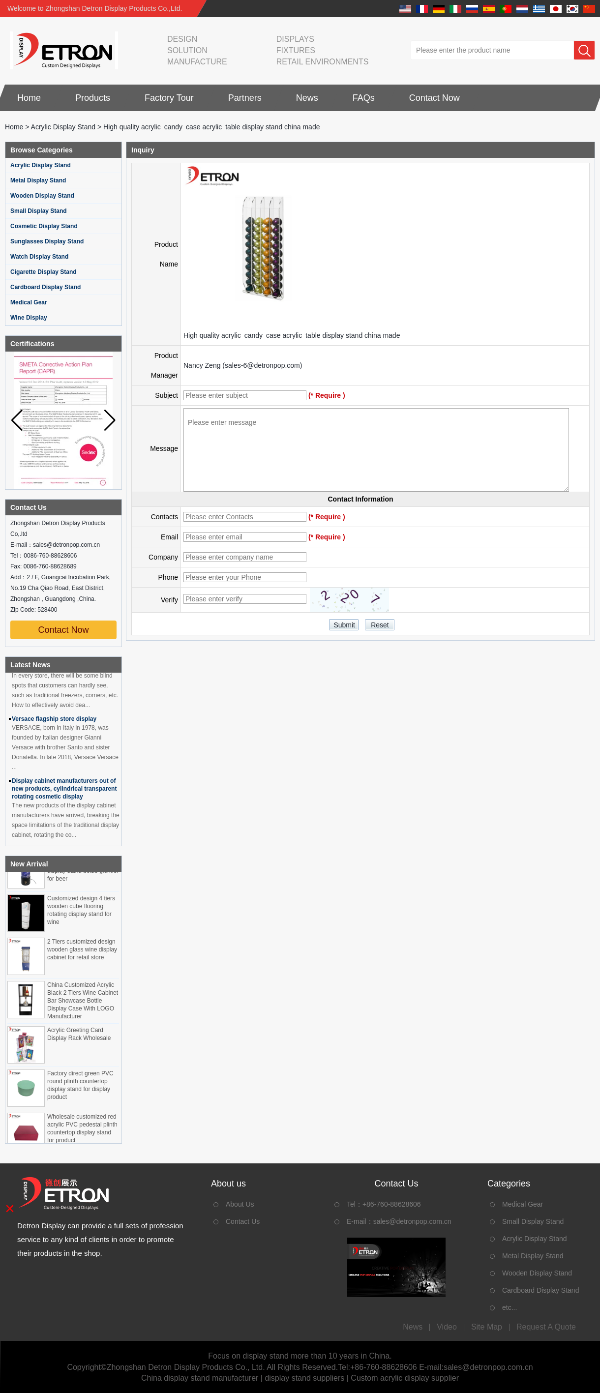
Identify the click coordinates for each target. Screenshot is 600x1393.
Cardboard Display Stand (45, 287)
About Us (240, 1204)
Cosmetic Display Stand (44, 226)
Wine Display (28, 317)
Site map (486, 1327)
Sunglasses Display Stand (47, 241)
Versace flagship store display (54, 720)
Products (92, 98)
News (307, 98)
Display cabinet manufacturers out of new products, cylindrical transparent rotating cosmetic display (64, 790)
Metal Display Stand (38, 180)
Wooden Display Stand (42, 195)
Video (447, 1327)
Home (29, 98)
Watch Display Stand (39, 256)
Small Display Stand (38, 210)
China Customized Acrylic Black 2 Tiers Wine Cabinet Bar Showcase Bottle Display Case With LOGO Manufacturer (82, 1002)
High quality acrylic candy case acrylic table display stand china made (291, 335)
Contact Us (243, 1221)
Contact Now (434, 98)
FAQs (364, 98)
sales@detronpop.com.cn (412, 1221)
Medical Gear (28, 302)
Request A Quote (546, 1327)
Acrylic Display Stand (63, 127)
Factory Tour (169, 98)
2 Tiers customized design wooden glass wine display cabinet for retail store (82, 951)
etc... (509, 1307)
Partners (245, 98)
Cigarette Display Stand (43, 271)
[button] (110, 420)
